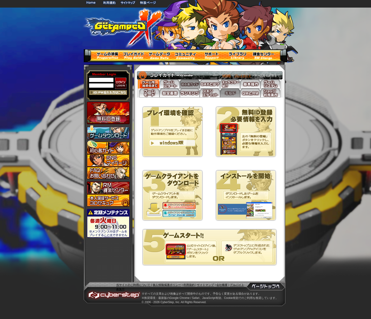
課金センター (108, 188)
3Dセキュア (108, 200)
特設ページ (148, 2)
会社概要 (222, 285)
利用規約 (110, 2)
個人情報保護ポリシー (167, 285)
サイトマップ (128, 2)
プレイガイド (242, 75)
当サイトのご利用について (133, 285)
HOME (92, 2)
